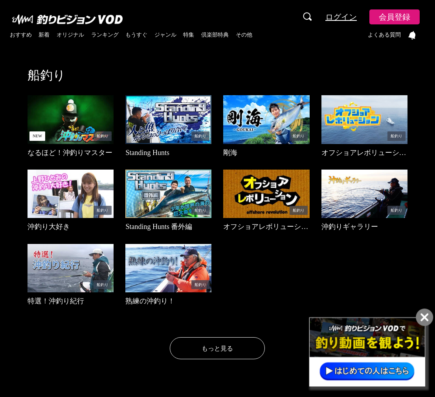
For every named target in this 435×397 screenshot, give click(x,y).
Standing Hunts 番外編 (158, 227)
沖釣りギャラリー (349, 227)
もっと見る (217, 348)
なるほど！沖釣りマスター (70, 153)
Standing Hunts (147, 153)
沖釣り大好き (49, 227)
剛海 (230, 153)
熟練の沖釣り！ (150, 301)
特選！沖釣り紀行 (56, 301)
